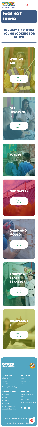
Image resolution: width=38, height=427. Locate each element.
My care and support (8, 406)
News (22, 378)
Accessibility (16, 418)
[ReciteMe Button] (34, 418)
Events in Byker (25, 381)
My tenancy (6, 394)
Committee (5, 384)
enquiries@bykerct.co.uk (28, 402)
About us (5, 378)
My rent (4, 397)
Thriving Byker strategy (9, 387)
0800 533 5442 (25, 399)
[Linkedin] (25, 408)
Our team (5, 381)
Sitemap (28, 423)
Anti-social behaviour (9, 409)
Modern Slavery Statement (15, 423)
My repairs (5, 400)
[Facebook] (22, 408)
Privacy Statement (27, 418)
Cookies (7, 418)
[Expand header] (33, 5)
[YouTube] (29, 408)
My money (5, 403)
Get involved (24, 384)
